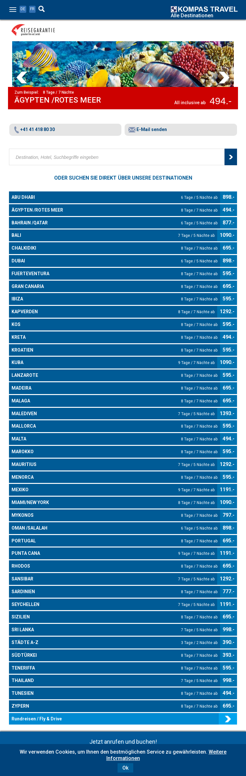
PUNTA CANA (113, 553)
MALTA (114, 439)
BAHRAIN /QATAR (114, 223)
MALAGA (114, 401)
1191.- (227, 489)
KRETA (114, 337)
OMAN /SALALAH (114, 528)
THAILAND (114, 681)
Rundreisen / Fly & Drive (37, 718)
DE (22, 9)
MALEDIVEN (113, 414)
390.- (228, 642)
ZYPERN (114, 706)
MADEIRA (114, 388)
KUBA (113, 363)
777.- (228, 591)
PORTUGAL (114, 541)
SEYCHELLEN (113, 605)
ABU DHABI (114, 197)
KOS (114, 325)
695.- (228, 248)
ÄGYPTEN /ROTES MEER (114, 210)
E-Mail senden (147, 129)
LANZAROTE (114, 375)
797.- (228, 515)
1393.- (227, 413)
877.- (228, 223)
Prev (22, 77)
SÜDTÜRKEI (114, 655)
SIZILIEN (114, 617)
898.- (228, 197)
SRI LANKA (114, 630)
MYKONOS (114, 515)
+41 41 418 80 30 (34, 129)
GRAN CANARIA (114, 287)
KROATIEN (114, 350)
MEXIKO (113, 490)
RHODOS (114, 566)
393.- (228, 655)
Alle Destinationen (192, 15)
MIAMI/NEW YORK (113, 503)
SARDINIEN (114, 592)
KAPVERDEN (113, 312)
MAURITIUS (113, 465)
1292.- (227, 311)
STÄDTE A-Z (114, 643)
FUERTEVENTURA (114, 274)
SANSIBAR (113, 579)
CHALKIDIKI (114, 248)
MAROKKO (114, 452)
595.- (228, 273)
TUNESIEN (114, 693)
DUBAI (114, 261)
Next (224, 77)
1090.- (227, 235)
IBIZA (114, 299)
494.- (228, 210)
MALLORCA (114, 426)
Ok (125, 768)
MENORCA (114, 477)
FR (32, 9)
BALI (113, 235)
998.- (228, 629)
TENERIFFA (114, 668)
